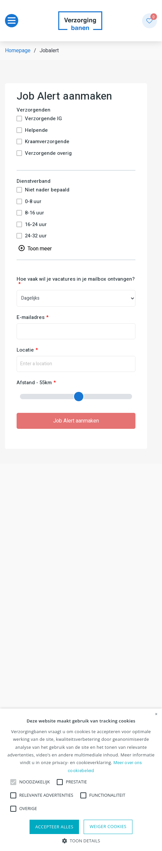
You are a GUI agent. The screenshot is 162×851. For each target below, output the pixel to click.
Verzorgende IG (43, 118)
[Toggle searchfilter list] (35, 248)
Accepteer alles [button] (54, 827)
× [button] (156, 714)
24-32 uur (36, 235)
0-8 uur (33, 201)
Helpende (36, 130)
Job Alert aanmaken (76, 421)
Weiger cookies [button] (108, 826)
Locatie (25, 350)
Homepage (18, 51)
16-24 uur (36, 224)
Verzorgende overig (48, 153)
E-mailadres (30, 317)
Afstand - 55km (34, 382)
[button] (81, 840)
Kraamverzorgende (47, 141)
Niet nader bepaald (47, 189)
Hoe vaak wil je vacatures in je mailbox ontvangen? (76, 280)
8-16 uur (34, 212)
